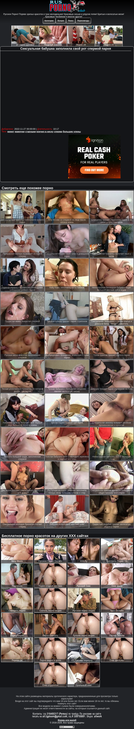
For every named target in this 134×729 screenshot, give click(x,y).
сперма (58, 131)
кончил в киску (44, 131)
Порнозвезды (83, 21)
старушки (30, 131)
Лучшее (61, 21)
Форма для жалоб (67, 720)
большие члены (72, 131)
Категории (49, 21)
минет (10, 131)
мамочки (20, 131)
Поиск (70, 21)
